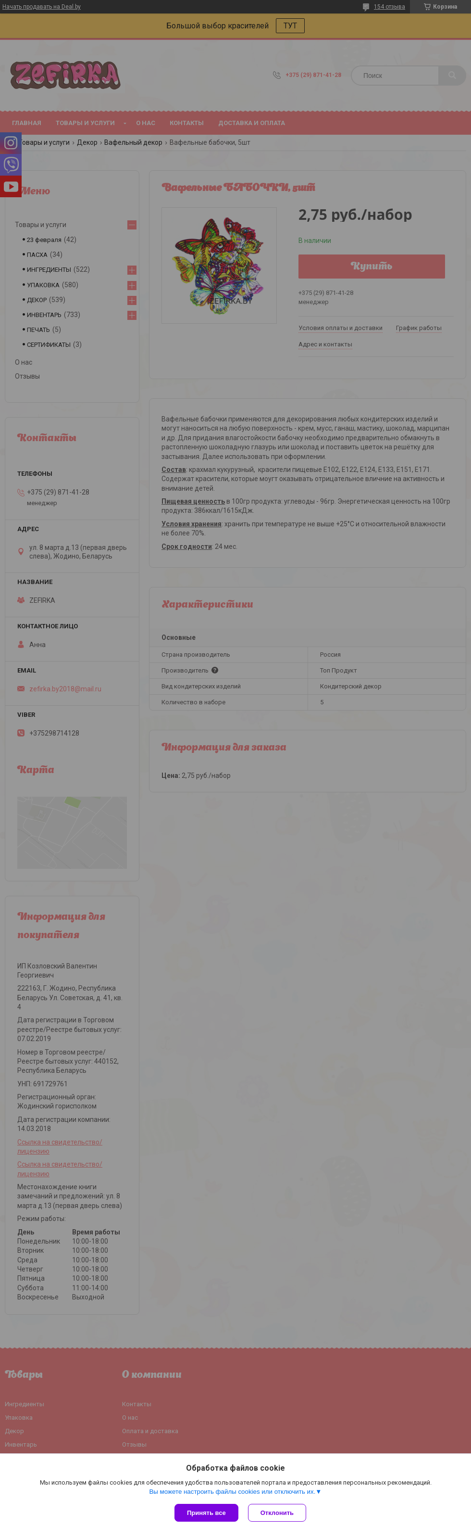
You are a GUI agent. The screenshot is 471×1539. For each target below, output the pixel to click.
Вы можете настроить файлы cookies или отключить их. (232, 1491)
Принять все (206, 1512)
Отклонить (277, 1512)
